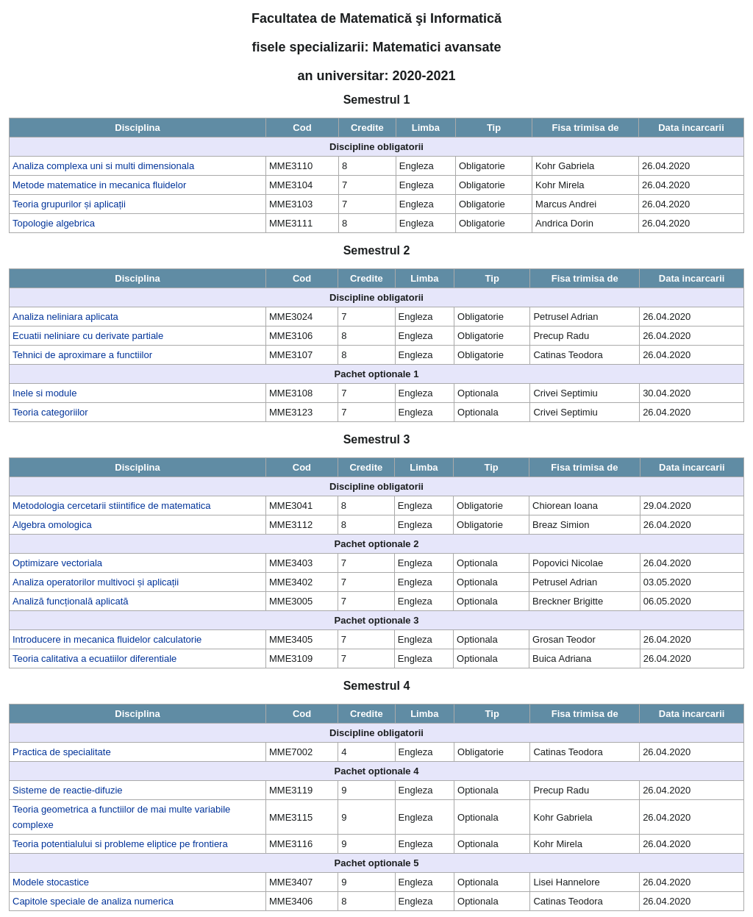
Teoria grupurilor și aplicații (69, 204)
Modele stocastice (51, 882)
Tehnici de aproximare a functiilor (82, 354)
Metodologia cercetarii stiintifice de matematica (112, 505)
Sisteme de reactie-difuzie (68, 790)
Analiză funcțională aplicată (71, 601)
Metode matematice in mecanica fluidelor (99, 184)
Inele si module (44, 393)
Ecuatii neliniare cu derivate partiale (88, 335)
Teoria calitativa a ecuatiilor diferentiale (94, 658)
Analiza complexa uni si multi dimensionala (103, 165)
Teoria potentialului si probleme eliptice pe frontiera (120, 843)
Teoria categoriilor (50, 412)
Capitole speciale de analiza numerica (93, 901)
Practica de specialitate (62, 751)
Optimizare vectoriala (57, 562)
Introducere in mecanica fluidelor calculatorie (107, 639)
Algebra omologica (52, 524)
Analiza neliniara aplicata (65, 316)
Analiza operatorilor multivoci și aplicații (96, 582)
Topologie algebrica (54, 223)
